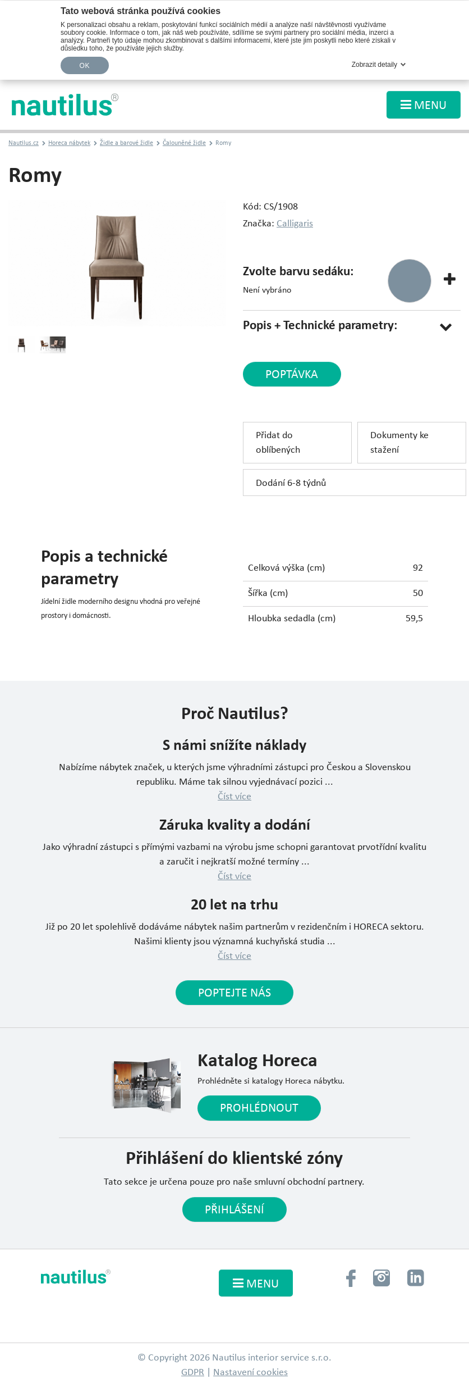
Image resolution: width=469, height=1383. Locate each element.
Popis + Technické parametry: (320, 326)
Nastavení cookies (250, 1372)
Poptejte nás (234, 993)
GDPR (192, 1372)
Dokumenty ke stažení (399, 443)
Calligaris (295, 224)
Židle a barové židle (126, 143)
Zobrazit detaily (374, 65)
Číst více (234, 796)
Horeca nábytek (69, 143)
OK (85, 66)
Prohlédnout (259, 1108)
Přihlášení (234, 1210)
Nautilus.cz (23, 143)
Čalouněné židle (184, 143)
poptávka (291, 375)
